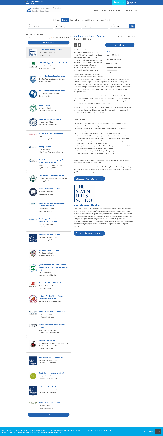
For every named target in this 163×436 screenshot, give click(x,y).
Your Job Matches (88, 20)
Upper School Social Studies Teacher (52, 76)
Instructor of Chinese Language (51, 133)
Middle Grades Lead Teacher (49, 403)
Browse (65, 20)
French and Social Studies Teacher (51, 175)
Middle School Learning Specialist (51, 373)
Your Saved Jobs (102, 20)
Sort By (30, 37)
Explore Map (74, 20)
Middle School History (47, 340)
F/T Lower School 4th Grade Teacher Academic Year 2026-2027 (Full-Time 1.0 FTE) (53, 267)
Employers (132, 2)
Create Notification (62, 37)
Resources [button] (130, 10)
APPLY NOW (119, 45)
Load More (48, 415)
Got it (158, 431)
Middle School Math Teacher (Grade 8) (53, 311)
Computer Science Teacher (49, 250)
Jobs (103, 10)
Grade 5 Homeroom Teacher (49, 189)
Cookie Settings (147, 431)
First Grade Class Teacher (48, 387)
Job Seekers (119, 2)
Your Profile (115, 10)
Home (95, 10)
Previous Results (48, 43)
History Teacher (45, 105)
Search (57, 20)
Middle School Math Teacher (49, 234)
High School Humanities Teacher (51, 357)
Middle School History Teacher (50, 50)
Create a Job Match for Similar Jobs (90, 178)
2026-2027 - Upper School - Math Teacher (54, 63)
